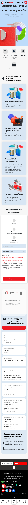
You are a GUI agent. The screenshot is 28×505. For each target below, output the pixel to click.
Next (25, 299)
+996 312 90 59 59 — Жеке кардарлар (13, 473)
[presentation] (14, 273)
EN (23, 2)
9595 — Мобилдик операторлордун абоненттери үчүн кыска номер (13, 477)
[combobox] (7, 463)
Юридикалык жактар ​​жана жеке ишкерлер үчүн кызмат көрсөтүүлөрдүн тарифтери (13, 443)
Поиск (16, 463)
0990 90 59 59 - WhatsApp (9, 482)
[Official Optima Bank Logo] (7, 2)
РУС (20, 2)
